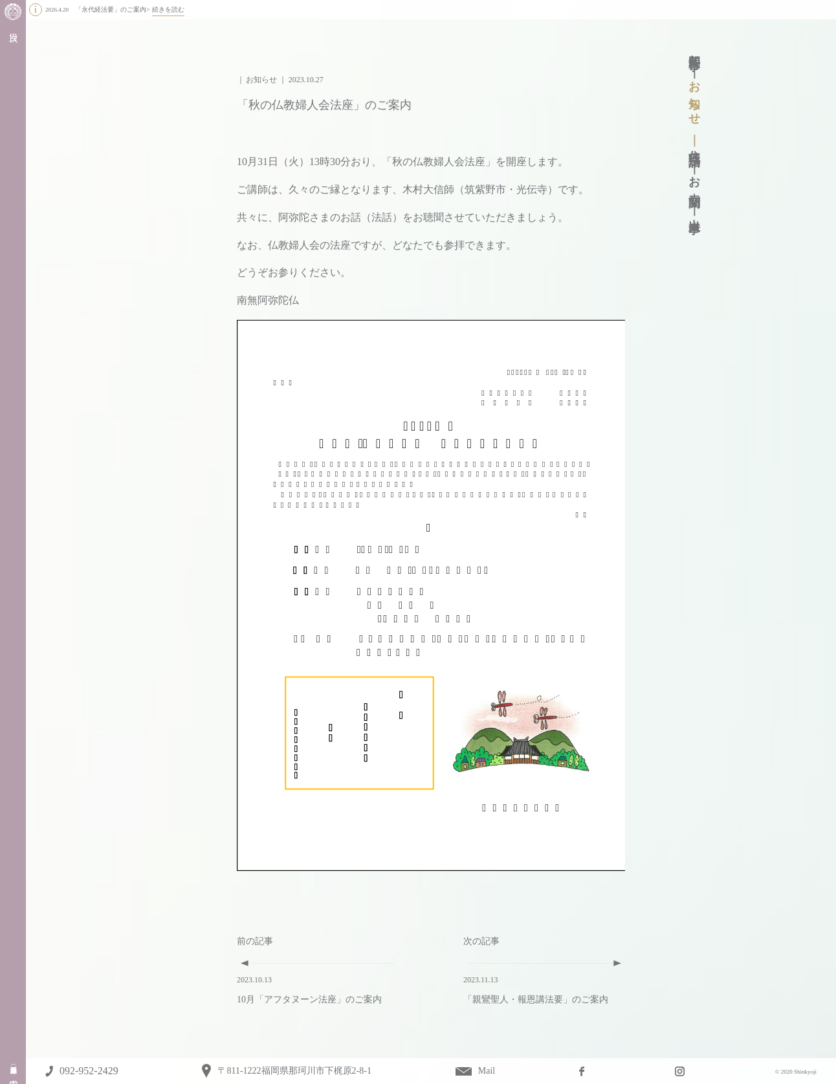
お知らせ (694, 96)
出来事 (694, 212)
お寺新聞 (694, 178)
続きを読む (168, 9)
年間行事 (694, 48)
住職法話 (694, 144)
